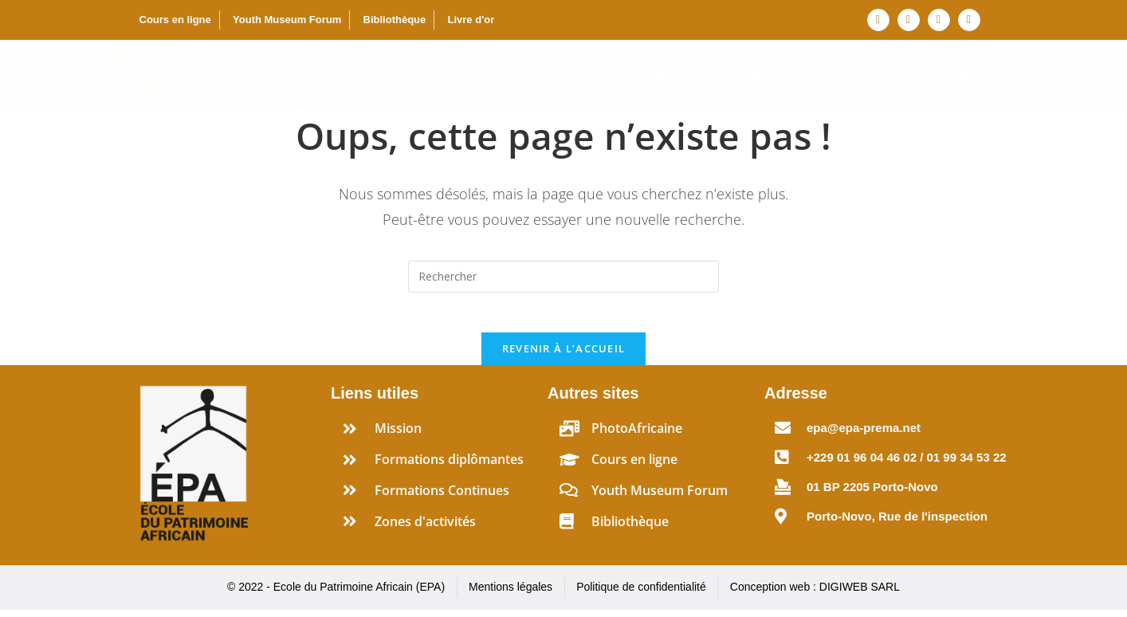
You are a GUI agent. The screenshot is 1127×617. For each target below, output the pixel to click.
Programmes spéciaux (810, 75)
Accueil (390, 75)
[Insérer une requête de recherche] (563, 277)
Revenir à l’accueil (564, 356)
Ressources (959, 75)
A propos (471, 75)
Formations (663, 75)
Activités (564, 75)
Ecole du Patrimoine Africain (213, 74)
